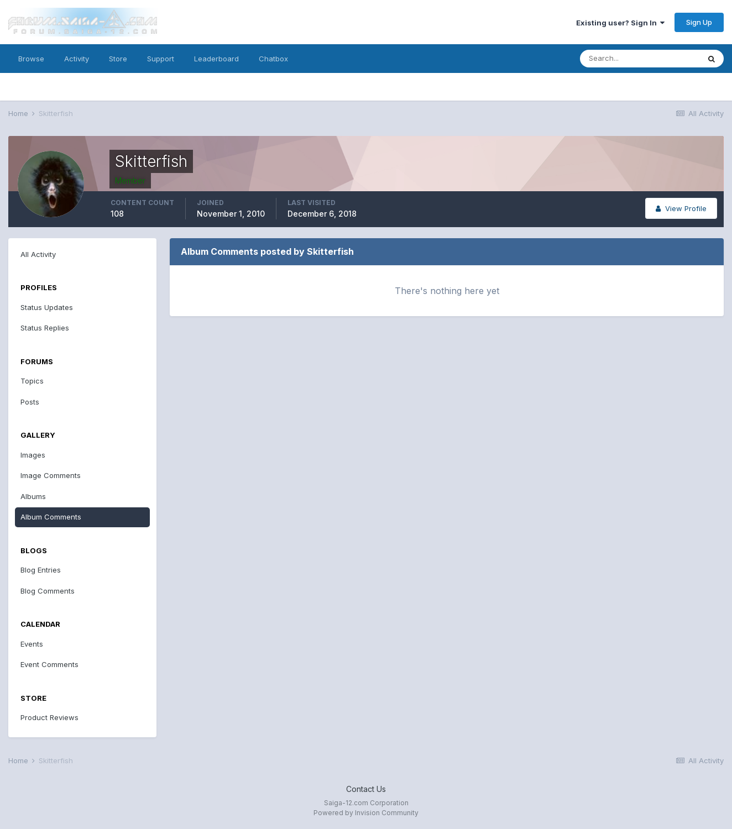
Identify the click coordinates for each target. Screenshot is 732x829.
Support (160, 58)
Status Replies (44, 327)
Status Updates (46, 307)
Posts (29, 401)
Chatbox (273, 58)
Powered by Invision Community (366, 813)
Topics (32, 380)
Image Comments (50, 475)
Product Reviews (49, 717)
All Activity (38, 254)
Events (31, 643)
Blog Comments (47, 590)
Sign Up (699, 22)
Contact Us (366, 789)
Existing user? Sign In (620, 22)
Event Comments (49, 664)
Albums (33, 496)
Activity (76, 58)
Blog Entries (40, 569)
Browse (31, 58)
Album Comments (50, 516)
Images (32, 454)
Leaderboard (216, 58)
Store (118, 58)
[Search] (639, 58)
